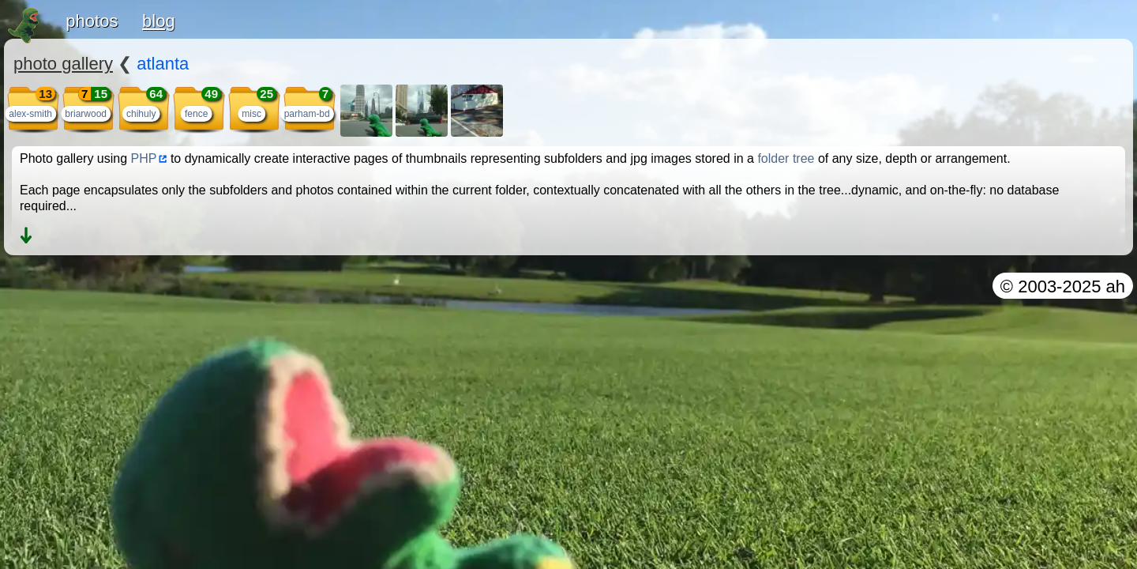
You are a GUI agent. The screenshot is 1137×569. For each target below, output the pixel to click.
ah (1115, 286)
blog (158, 21)
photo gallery (63, 63)
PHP (144, 158)
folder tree (785, 158)
